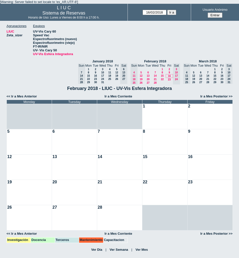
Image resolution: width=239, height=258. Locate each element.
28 (155, 82)
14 (155, 75)
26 (116, 79)
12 (116, 72)
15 (88, 75)
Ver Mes (142, 249)
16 (95, 75)
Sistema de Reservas (63, 13)
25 (109, 79)
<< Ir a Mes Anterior (22, 96)
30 (95, 82)
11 (109, 72)
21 (155, 79)
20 (148, 79)
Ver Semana (119, 249)
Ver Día (96, 249)
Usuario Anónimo (215, 10)
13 (148, 75)
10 (102, 72)
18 (109, 75)
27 (148, 82)
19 (116, 75)
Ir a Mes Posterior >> (216, 96)
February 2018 (155, 61)
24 (102, 79)
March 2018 (208, 61)
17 (102, 75)
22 (88, 79)
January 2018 (102, 61)
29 (88, 82)
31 (102, 82)
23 (95, 79)
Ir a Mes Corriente (118, 96)
